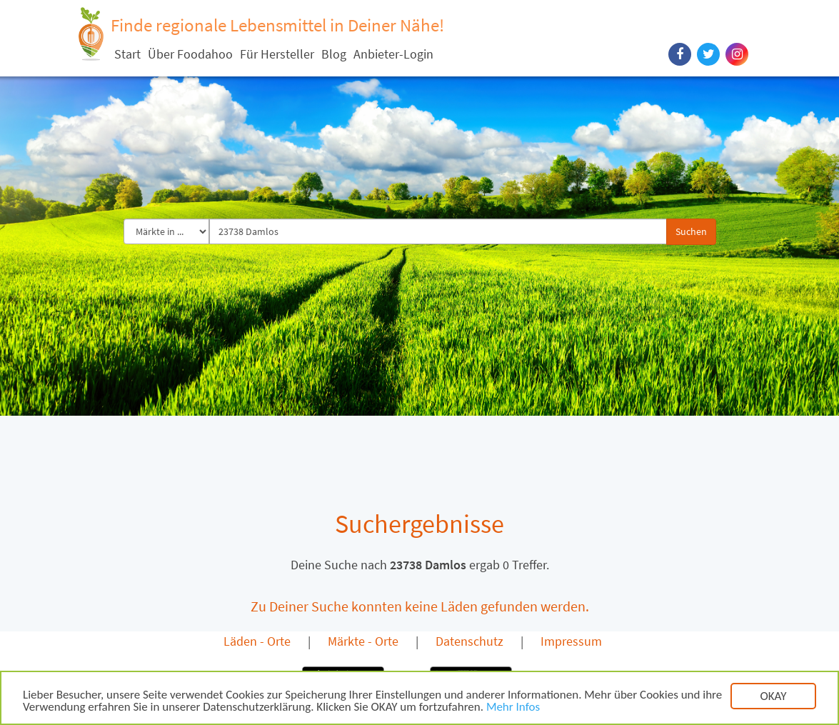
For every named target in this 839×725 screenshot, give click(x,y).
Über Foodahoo (190, 54)
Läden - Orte (257, 641)
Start (127, 54)
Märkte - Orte (363, 641)
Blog (333, 54)
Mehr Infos (513, 708)
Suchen (691, 231)
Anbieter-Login (393, 54)
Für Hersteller (277, 54)
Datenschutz (469, 641)
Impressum (571, 641)
